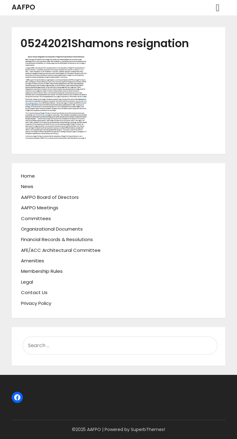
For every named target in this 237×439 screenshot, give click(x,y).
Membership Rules (42, 271)
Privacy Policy (36, 303)
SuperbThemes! (148, 429)
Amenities (32, 260)
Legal (27, 282)
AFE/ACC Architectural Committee (61, 250)
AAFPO (23, 7)
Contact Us (34, 292)
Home (28, 176)
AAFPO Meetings (39, 207)
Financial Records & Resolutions (57, 239)
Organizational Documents (52, 229)
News (27, 186)
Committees (36, 218)
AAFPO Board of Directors (50, 197)
